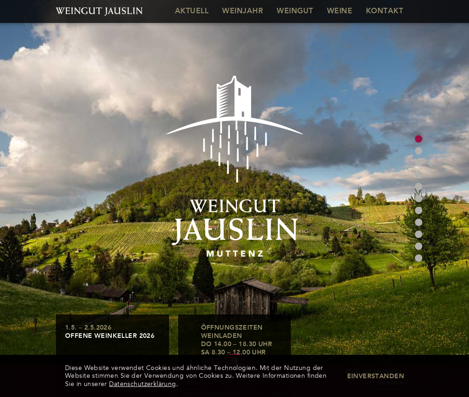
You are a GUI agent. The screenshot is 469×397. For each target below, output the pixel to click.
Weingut (295, 11)
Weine (339, 11)
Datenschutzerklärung (142, 384)
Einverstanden (375, 376)
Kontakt (384, 11)
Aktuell (191, 11)
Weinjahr (242, 11)
